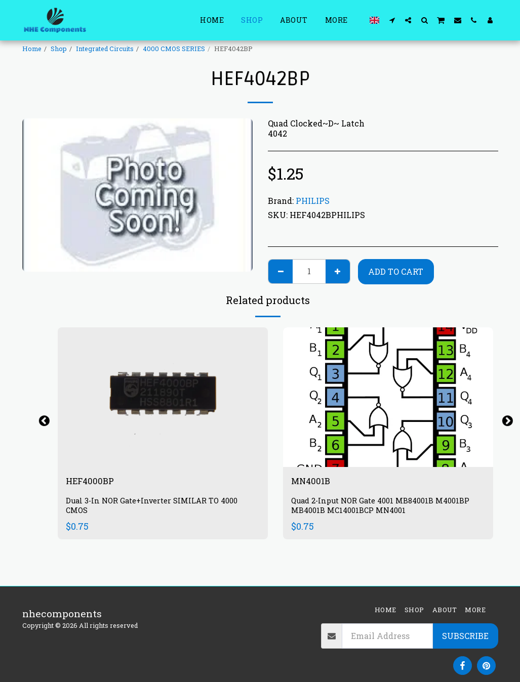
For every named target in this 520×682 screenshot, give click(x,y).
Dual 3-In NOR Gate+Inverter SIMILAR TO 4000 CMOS (155, 507)
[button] (391, 20)
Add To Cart (395, 271)
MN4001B (313, 482)
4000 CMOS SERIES (174, 49)
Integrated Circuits (105, 49)
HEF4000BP (93, 482)
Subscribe (465, 635)
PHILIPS (313, 200)
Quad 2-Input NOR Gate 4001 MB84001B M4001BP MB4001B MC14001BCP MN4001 (384, 507)
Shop (59, 49)
